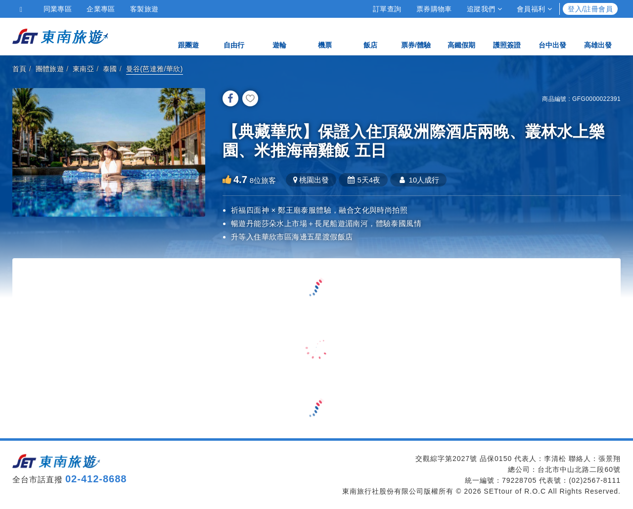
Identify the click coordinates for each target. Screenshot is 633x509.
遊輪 (279, 36)
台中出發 (552, 36)
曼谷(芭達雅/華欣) (154, 69)
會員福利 (534, 9)
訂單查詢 (387, 9)
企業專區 (101, 9)
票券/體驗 (416, 36)
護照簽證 (507, 36)
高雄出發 (598, 36)
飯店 (370, 36)
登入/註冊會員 (590, 9)
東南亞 (83, 69)
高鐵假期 (461, 36)
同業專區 (58, 9)
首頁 (19, 69)
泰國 (110, 69)
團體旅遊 (50, 69)
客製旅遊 (144, 9)
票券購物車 (434, 9)
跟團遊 (188, 36)
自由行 (234, 36)
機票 (325, 36)
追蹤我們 (484, 9)
